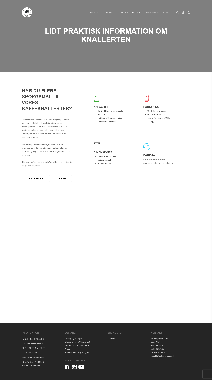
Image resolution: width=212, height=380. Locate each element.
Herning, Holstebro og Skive (77, 345)
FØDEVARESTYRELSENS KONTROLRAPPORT (33, 364)
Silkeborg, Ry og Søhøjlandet (77, 342)
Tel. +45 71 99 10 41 (159, 352)
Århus (67, 349)
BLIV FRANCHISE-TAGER (33, 357)
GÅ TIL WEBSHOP (30, 353)
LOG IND (111, 338)
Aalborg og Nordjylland (74, 338)
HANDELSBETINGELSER (33, 339)
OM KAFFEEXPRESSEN (32, 343)
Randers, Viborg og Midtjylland (78, 352)
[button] (36, 178)
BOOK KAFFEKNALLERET (33, 348)
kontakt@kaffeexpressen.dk (162, 356)
